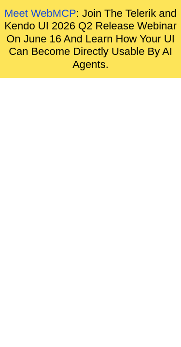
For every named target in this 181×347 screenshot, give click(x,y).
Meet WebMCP (40, 13)
